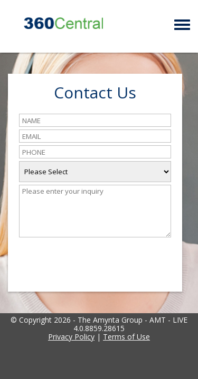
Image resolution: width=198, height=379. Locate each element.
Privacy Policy (71, 337)
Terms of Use (126, 337)
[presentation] (99, 259)
